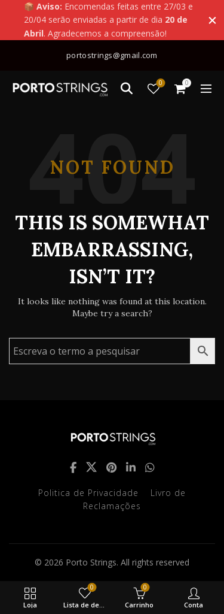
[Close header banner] (212, 20)
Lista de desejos (160, 83)
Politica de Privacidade (88, 492)
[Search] (126, 89)
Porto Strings (91, 562)
